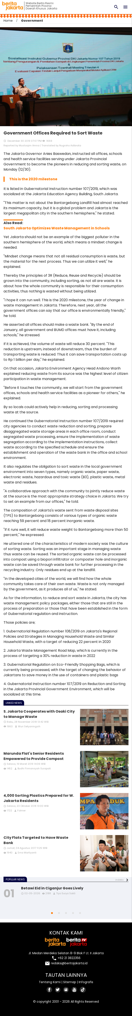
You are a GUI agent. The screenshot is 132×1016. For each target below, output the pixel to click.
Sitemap (69, 982)
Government (32, 20)
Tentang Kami (50, 982)
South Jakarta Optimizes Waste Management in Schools (57, 228)
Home (8, 20)
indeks (119, 879)
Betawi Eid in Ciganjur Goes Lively (52, 888)
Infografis (86, 982)
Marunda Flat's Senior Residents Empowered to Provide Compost (34, 756)
